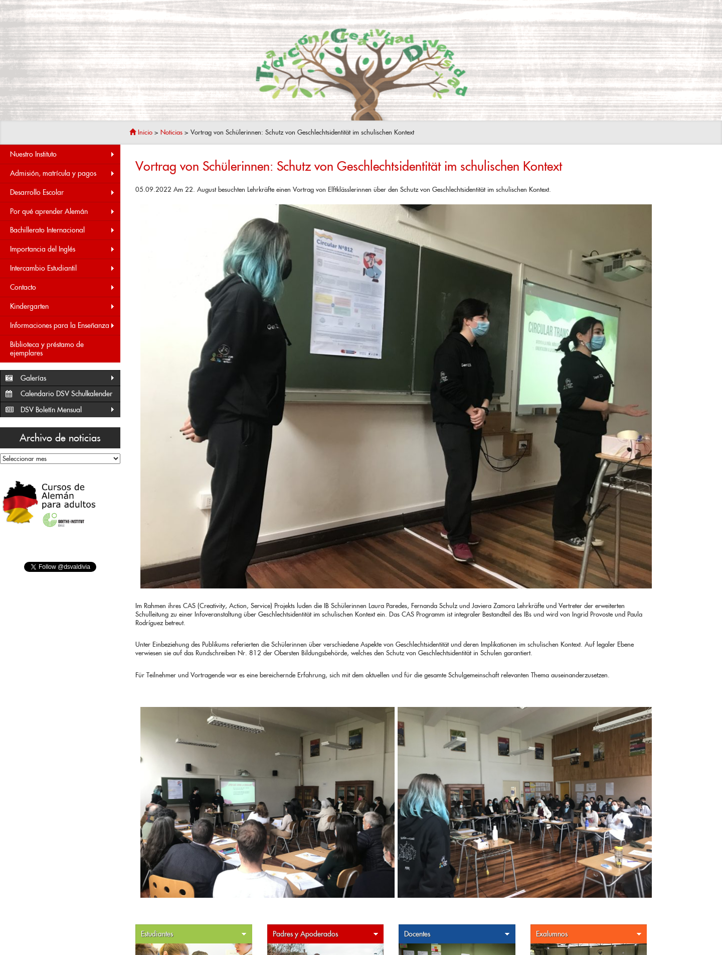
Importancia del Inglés (62, 249)
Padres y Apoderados (326, 934)
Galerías (68, 378)
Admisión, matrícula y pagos (62, 173)
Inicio (140, 132)
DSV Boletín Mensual (68, 410)
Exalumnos (589, 934)
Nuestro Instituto (62, 154)
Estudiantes (194, 934)
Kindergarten (62, 306)
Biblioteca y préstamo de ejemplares (47, 348)
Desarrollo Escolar (62, 192)
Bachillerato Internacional (62, 230)
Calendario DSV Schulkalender (66, 393)
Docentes (457, 934)
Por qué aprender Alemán (62, 211)
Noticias (171, 132)
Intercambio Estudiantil (62, 268)
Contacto (62, 287)
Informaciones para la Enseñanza (62, 325)
